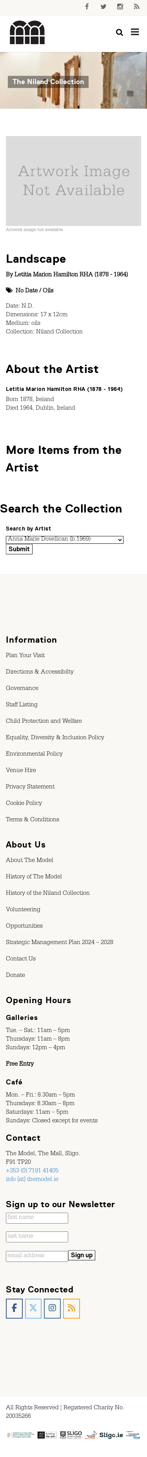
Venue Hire (21, 771)
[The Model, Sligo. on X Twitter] (33, 1309)
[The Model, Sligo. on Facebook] (14, 1309)
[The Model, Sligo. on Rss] (71, 1309)
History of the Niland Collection (48, 894)
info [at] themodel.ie (32, 1180)
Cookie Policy (24, 804)
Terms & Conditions (32, 820)
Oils (48, 292)
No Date (27, 292)
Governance (22, 689)
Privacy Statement (30, 788)
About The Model (29, 861)
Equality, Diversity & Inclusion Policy (55, 738)
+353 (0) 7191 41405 (32, 1171)
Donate (15, 976)
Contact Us (21, 960)
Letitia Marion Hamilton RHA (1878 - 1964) (71, 275)
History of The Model (34, 878)
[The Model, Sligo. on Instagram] (52, 1309)
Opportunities (24, 927)
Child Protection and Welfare (44, 722)
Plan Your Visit (25, 656)
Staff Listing (22, 706)
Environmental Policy (34, 755)
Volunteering (23, 910)
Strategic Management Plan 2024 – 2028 (59, 943)
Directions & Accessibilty (40, 673)
